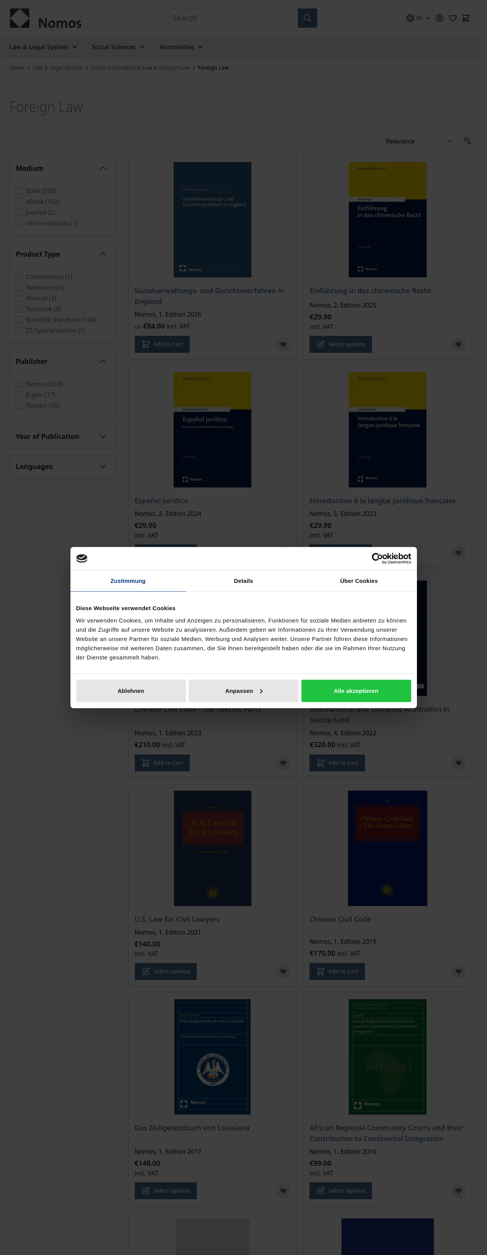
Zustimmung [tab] (128, 580)
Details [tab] (243, 580)
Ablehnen (130, 690)
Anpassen (244, 690)
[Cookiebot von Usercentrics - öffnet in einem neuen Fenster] (377, 558)
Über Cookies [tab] (359, 580)
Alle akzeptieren (356, 690)
